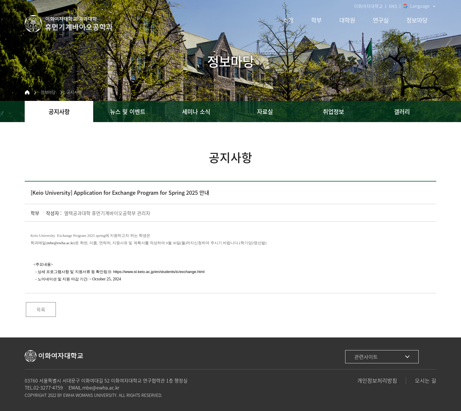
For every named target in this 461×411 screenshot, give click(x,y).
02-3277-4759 (48, 387)
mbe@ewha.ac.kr (100, 387)
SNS (393, 6)
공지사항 (74, 92)
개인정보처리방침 (377, 381)
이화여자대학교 (368, 6)
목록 (40, 309)
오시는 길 (425, 381)
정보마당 (48, 92)
